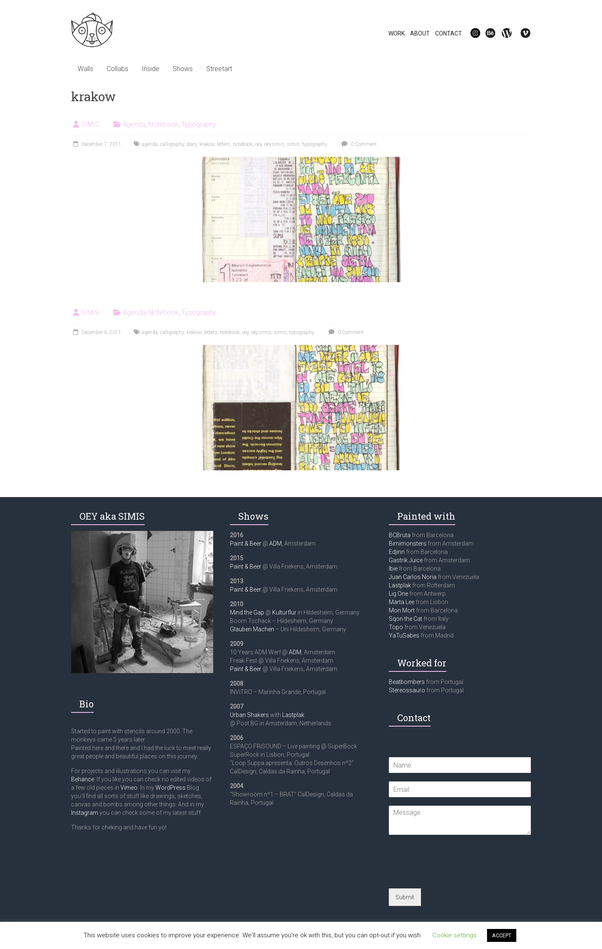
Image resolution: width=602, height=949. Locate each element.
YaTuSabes (404, 635)
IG (470, 33)
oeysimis (274, 144)
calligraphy (172, 144)
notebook (243, 144)
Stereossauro (407, 690)
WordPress (171, 787)
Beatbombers (407, 682)
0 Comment (358, 144)
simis (293, 144)
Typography (198, 124)
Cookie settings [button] (454, 935)
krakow (206, 144)
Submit (404, 897)
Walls (85, 69)
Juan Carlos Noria (412, 577)
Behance (82, 779)
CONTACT (448, 33)
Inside (150, 69)
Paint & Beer (245, 543)
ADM (275, 543)
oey (258, 144)
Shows (183, 69)
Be (485, 33)
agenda (150, 144)
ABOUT (420, 33)
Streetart (219, 69)
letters (223, 144)
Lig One (398, 593)
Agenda (134, 124)
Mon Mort (402, 610)
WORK (396, 33)
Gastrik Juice (406, 560)
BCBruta (400, 535)
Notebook (163, 124)
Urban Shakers (249, 715)
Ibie (393, 568)
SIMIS (90, 124)
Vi (520, 33)
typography (314, 144)
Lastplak (293, 715)
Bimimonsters (407, 543)
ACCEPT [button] (501, 935)
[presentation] (452, 874)
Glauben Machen (252, 629)
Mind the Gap (247, 612)
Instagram (84, 812)
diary (191, 144)
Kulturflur (284, 612)
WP (503, 33)
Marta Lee (401, 602)
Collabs (117, 69)
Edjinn (397, 551)
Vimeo (129, 787)
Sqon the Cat (405, 618)
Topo (396, 627)
